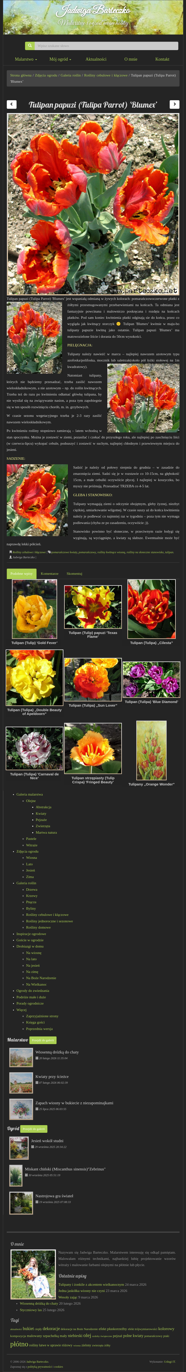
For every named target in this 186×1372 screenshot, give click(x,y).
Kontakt (162, 59)
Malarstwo (26, 59)
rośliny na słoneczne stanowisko (145, 552)
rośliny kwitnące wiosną (111, 552)
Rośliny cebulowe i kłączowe (106, 75)
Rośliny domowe (38, 927)
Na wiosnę (34, 953)
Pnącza (31, 902)
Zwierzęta (43, 826)
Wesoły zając (67, 1297)
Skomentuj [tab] (74, 574)
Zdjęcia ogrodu (46, 75)
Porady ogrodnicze (30, 1003)
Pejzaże (41, 820)
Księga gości (35, 1022)
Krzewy (32, 896)
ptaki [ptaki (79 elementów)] (166, 1336)
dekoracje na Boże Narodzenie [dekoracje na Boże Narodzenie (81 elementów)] (79, 1329)
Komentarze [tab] (49, 574)
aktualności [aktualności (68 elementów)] (16, 1329)
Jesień (30, 870)
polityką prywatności (40, 1366)
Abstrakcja (43, 807)
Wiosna (31, 858)
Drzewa (32, 889)
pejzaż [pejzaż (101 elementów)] (117, 1336)
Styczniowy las (31, 1310)
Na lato (31, 959)
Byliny (31, 908)
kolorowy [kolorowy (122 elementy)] (166, 1328)
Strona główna (21, 75)
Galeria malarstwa (30, 794)
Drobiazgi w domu (30, 946)
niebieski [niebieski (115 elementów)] (75, 1335)
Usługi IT (169, 1361)
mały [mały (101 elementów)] (63, 1336)
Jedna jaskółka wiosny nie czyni (81, 1291)
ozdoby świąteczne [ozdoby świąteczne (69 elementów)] (102, 1336)
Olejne (31, 801)
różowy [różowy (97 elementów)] (67, 1345)
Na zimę (32, 972)
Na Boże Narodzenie (41, 978)
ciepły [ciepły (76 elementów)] (38, 1329)
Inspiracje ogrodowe (31, 934)
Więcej (22, 1010)
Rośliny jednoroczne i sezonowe (49, 921)
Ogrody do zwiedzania (33, 991)
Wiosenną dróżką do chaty (39, 1303)
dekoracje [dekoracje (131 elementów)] (51, 1328)
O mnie (130, 59)
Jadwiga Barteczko (93, 10)
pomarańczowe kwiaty (64, 552)
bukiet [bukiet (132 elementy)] (28, 1328)
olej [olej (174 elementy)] (87, 1335)
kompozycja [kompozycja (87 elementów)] (18, 1336)
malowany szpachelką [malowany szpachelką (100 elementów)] (43, 1336)
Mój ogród (60, 59)
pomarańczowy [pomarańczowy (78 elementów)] (153, 1336)
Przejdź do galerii (43, 1040)
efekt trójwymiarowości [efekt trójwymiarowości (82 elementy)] (142, 1329)
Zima (30, 877)
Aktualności (95, 59)
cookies (58, 1366)
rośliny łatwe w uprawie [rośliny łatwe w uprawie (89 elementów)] (45, 1345)
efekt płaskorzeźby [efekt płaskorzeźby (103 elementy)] (113, 1329)
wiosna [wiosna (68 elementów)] (77, 1345)
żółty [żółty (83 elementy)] (107, 1345)
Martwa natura (46, 832)
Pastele (31, 839)
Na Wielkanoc (36, 984)
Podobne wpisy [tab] (22, 574)
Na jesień (33, 965)
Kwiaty (41, 813)
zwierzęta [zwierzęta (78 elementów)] (97, 1345)
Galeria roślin (71, 75)
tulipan (169, 552)
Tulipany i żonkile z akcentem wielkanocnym (91, 1284)
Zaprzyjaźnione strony (42, 1016)
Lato (29, 864)
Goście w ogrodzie (30, 940)
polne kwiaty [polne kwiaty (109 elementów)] (133, 1336)
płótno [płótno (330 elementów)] (19, 1344)
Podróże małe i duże (31, 997)
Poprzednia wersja (39, 1029)
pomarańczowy (87, 552)
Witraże (32, 845)
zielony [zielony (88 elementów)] (86, 1345)
